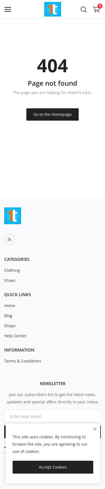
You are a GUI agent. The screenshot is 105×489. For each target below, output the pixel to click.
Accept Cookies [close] (53, 467)
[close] (94, 429)
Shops (10, 325)
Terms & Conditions (22, 361)
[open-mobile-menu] (8, 9)
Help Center (15, 335)
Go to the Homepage (52, 114)
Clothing (12, 270)
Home (9, 305)
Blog (8, 315)
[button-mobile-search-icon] (83, 9)
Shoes (9, 280)
